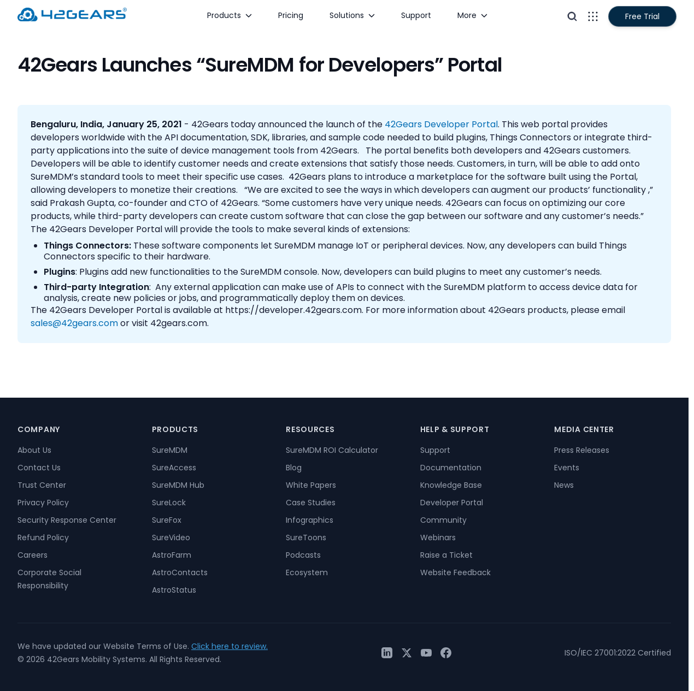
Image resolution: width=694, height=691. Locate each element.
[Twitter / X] (406, 652)
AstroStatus (174, 589)
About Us (34, 450)
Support (435, 450)
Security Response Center (66, 520)
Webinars (438, 537)
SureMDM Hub (178, 485)
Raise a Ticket (446, 555)
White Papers (311, 485)
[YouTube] (426, 652)
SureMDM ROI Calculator (332, 450)
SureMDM (169, 450)
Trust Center (41, 485)
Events (566, 467)
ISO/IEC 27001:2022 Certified (617, 652)
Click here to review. (229, 646)
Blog (294, 467)
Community (443, 520)
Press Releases (581, 450)
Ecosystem (307, 572)
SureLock (169, 502)
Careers (32, 555)
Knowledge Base (451, 485)
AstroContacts (180, 572)
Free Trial (642, 16)
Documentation (450, 467)
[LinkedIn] (386, 652)
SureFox (166, 520)
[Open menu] (592, 16)
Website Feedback (455, 572)
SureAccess (174, 467)
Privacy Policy (43, 502)
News (564, 485)
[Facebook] (445, 652)
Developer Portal (451, 502)
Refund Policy (43, 537)
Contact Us (39, 467)
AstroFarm (171, 555)
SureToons (306, 537)
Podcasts (303, 555)
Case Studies (311, 502)
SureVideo (171, 537)
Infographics (309, 520)
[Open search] (572, 16)
